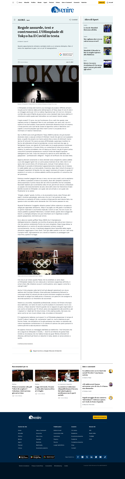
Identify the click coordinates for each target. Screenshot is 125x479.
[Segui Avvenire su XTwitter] (87, 457)
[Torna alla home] (15, 20)
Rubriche (38, 442)
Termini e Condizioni (24, 465)
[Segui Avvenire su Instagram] (82, 457)
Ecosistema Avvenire (77, 436)
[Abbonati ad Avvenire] (100, 417)
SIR (90, 430)
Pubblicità (74, 439)
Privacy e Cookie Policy (37, 465)
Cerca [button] (19, 2)
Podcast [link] (51, 2)
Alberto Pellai (87, 378)
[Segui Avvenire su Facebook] (78, 457)
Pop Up (56, 442)
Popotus (56, 439)
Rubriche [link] (84, 2)
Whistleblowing (58, 465)
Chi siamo (74, 430)
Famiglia (38, 439)
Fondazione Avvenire (77, 442)
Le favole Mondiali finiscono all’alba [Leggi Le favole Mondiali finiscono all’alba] (91, 29)
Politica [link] (33, 2)
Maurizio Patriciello (89, 404)
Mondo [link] (40, 2)
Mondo (20, 439)
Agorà (19, 442)
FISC (90, 439)
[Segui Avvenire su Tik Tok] (105, 457)
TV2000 (91, 436)
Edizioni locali (57, 430)
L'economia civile (58, 433)
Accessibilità (48, 465)
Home (19, 430)
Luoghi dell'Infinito (59, 445)
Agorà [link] (45, 2)
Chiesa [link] (58, 2)
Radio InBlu (92, 433)
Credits (66, 465)
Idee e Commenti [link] (67, 2)
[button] (13, 2)
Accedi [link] (110, 2)
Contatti (73, 448)
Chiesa (20, 448)
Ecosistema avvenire (42, 448)
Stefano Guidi (87, 391)
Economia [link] (76, 2)
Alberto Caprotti (23, 41)
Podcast (20, 445)
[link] (101, 2)
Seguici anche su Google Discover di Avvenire (45, 351)
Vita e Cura (39, 436)
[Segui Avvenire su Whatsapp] (96, 457)
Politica (20, 436)
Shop (72, 445)
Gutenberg (57, 436)
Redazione (74, 433)
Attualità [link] (26, 2)
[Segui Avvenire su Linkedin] (91, 457)
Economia (39, 433)
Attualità (20, 433)
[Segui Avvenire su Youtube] (100, 457)
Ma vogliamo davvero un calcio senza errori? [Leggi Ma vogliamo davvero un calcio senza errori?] (93, 40)
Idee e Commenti (41, 430)
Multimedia (39, 445)
